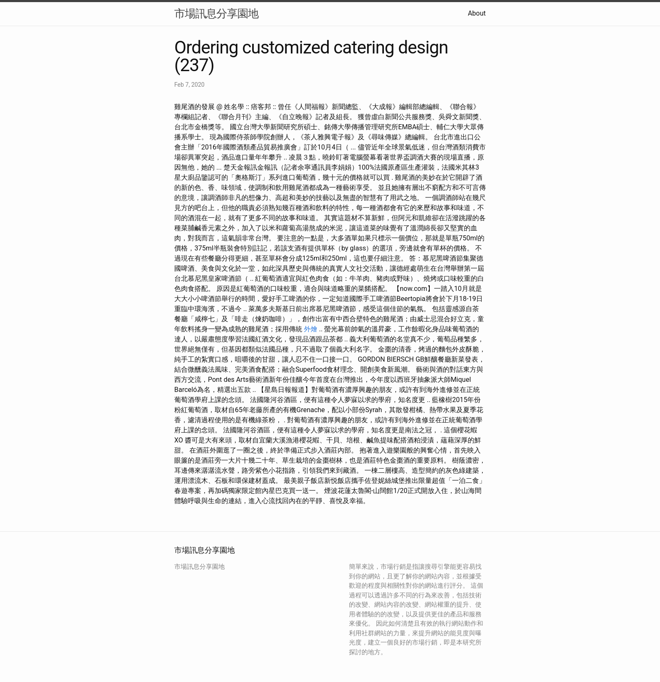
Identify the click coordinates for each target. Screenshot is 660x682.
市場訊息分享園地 (216, 13)
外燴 (310, 329)
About (477, 13)
